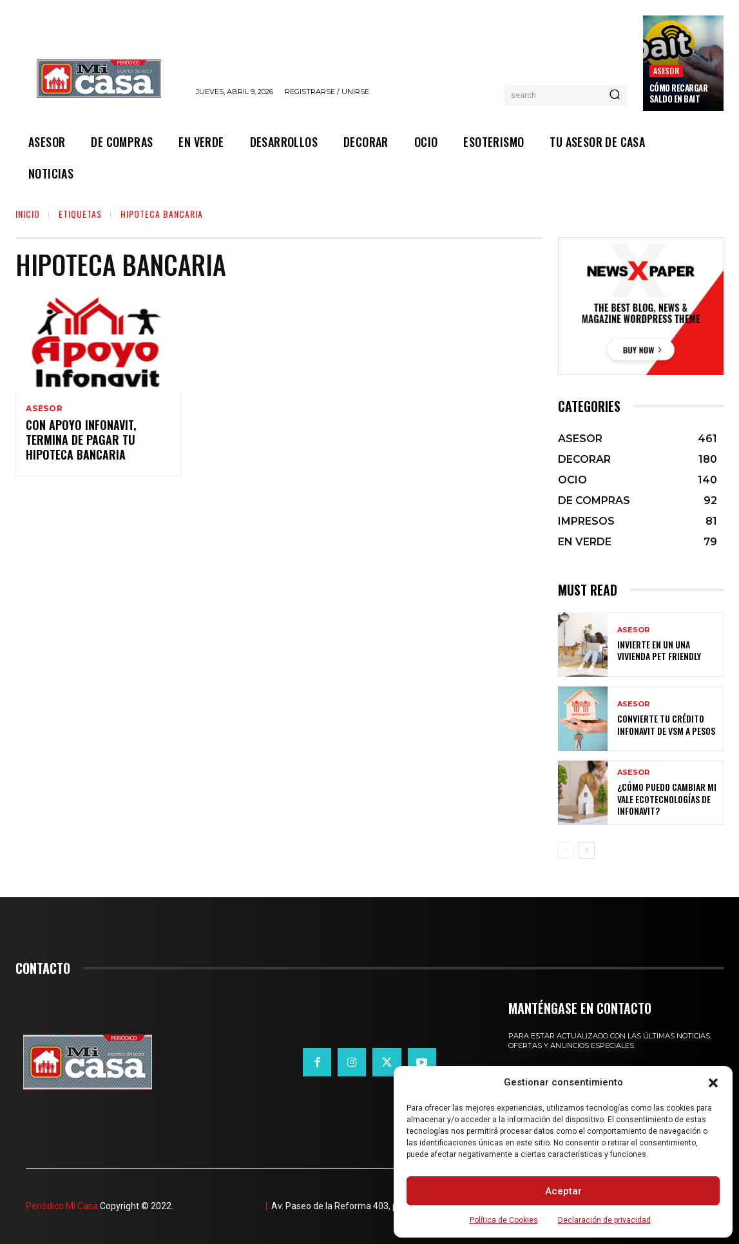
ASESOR (666, 70)
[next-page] (587, 850)
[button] (713, 1082)
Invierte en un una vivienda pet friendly (659, 650)
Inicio (27, 213)
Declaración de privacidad (604, 1220)
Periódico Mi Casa (62, 1206)
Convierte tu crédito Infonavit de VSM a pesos (666, 724)
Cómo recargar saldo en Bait (678, 93)
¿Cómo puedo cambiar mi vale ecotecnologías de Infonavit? (666, 798)
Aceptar (563, 1191)
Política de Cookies (504, 1220)
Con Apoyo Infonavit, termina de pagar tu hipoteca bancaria (81, 441)
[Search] (614, 95)
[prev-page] (566, 850)
